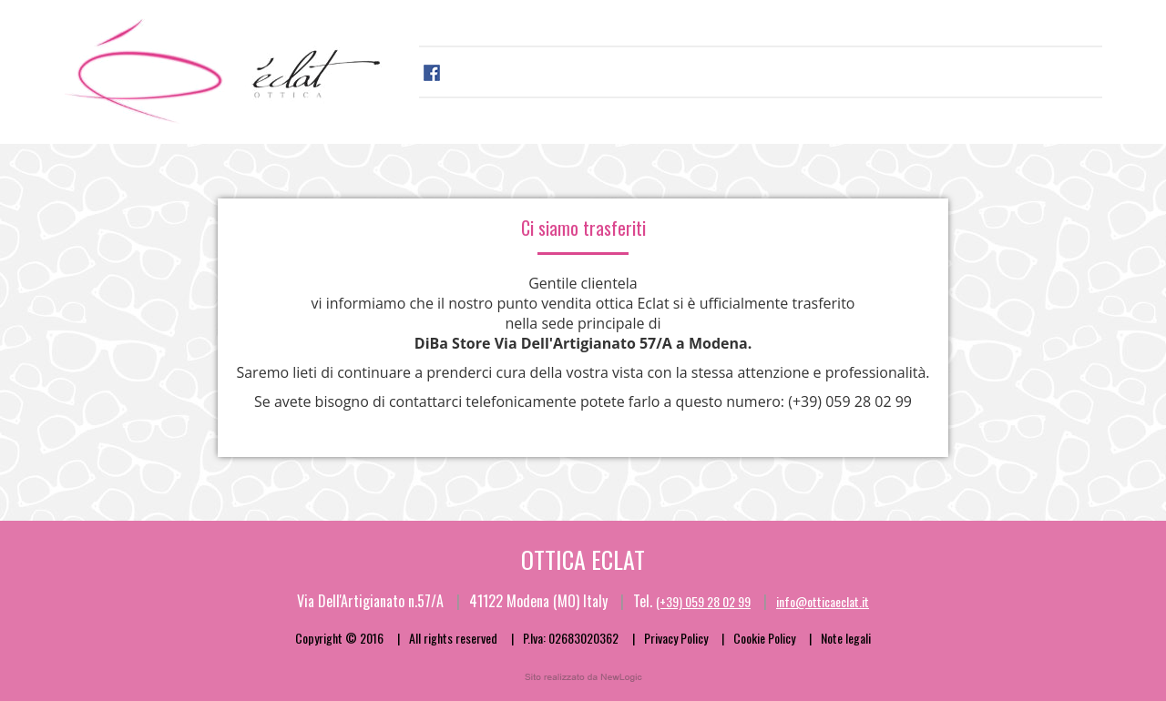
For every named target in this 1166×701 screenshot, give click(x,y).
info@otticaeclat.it (822, 601)
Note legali (846, 637)
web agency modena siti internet (583, 677)
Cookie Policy (764, 637)
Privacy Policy (676, 637)
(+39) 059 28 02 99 (850, 401)
